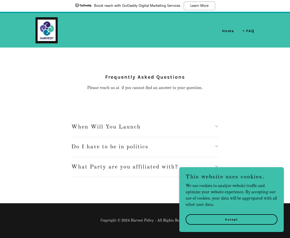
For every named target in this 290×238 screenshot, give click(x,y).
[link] (46, 30)
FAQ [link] (250, 31)
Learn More (199, 6)
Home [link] (228, 31)
